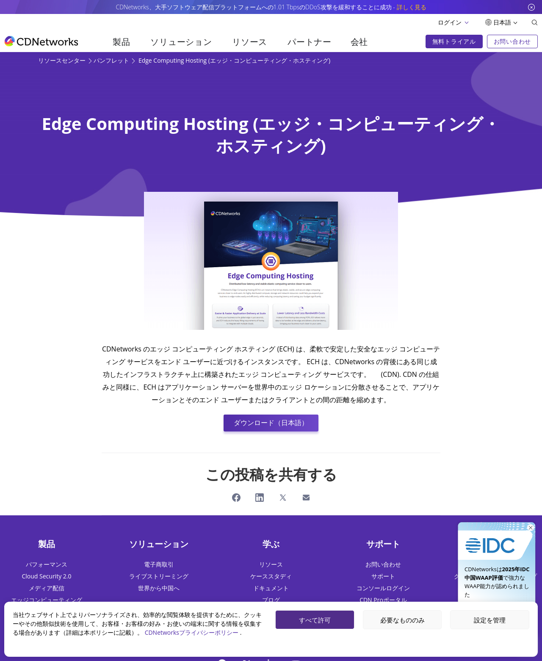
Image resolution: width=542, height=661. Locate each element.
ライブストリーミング (158, 576)
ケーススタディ (271, 576)
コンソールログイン (383, 588)
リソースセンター (62, 60)
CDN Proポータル (383, 600)
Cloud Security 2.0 (47, 576)
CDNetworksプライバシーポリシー (192, 632)
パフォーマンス (46, 564)
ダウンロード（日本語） (271, 422)
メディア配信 (46, 588)
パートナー (310, 41)
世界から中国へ (159, 588)
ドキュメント (271, 588)
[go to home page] (41, 41)
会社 (359, 41)
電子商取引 (159, 564)
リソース (249, 41)
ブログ (271, 600)
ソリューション (181, 41)
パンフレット (112, 60)
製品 (121, 41)
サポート (383, 576)
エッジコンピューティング (46, 600)
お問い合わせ (383, 564)
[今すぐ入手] (496, 538)
